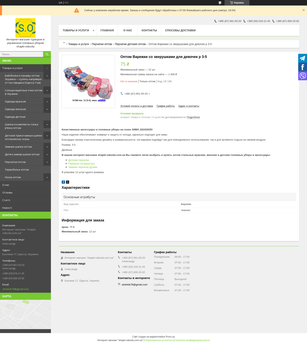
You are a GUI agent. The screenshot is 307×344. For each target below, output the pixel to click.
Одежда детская (15, 116)
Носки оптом (13, 177)
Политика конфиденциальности (192, 340)
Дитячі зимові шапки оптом (22, 154)
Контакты (149, 30)
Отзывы (7, 192)
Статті (6, 200)
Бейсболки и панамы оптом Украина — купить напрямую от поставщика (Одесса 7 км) (23, 79)
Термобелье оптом (17, 169)
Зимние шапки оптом (18, 146)
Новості (7, 207)
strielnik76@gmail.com (15, 289)
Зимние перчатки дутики (82, 167)
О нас (5, 185)
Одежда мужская (15, 101)
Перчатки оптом (15, 162)
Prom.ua (170, 336)
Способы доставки (180, 30)
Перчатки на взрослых (81, 163)
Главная (107, 30)
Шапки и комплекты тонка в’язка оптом (21, 126)
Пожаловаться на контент (159, 340)
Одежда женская (15, 109)
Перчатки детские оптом (130, 44)
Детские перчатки (78, 160)
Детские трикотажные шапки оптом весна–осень (23, 137)
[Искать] (47, 54)
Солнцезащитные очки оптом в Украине (23, 92)
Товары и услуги (12, 68)
